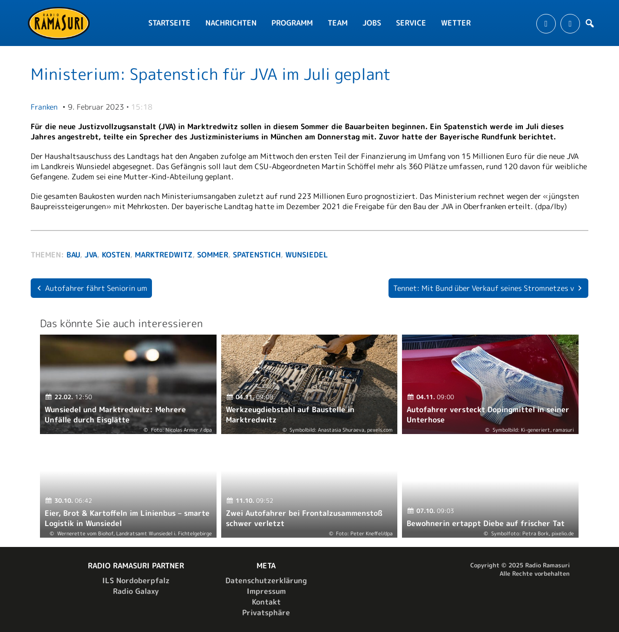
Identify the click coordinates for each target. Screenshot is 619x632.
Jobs (371, 23)
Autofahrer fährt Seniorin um (96, 288)
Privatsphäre (266, 612)
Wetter (456, 23)
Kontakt (266, 602)
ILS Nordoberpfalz (136, 580)
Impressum (266, 591)
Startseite (169, 23)
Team (338, 23)
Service (411, 23)
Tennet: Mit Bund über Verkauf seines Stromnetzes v (483, 288)
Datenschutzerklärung (266, 580)
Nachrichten (231, 23)
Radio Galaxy (136, 591)
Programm (292, 23)
